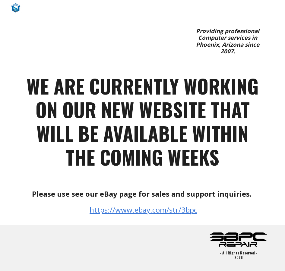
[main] (228, 41)
